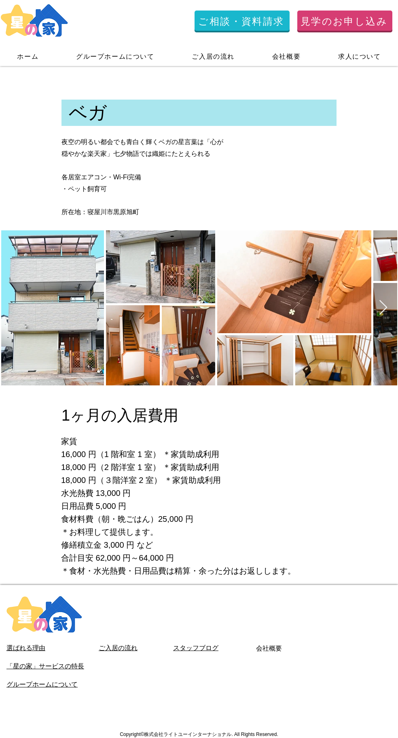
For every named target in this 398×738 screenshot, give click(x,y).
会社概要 (269, 648)
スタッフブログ (195, 647)
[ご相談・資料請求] (242, 21)
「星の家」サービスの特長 (45, 666)
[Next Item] (383, 308)
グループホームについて (42, 684)
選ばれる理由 (25, 647)
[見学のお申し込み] (344, 21)
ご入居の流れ (118, 647)
